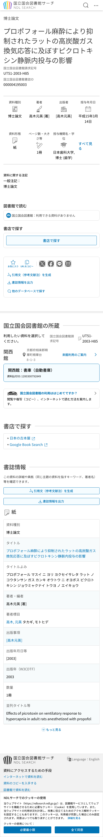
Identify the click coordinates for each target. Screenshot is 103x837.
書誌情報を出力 (20, 282)
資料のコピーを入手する (20, 783)
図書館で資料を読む (17, 790)
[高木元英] (14, 640)
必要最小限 (27, 830)
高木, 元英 (14, 621)
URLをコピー (26, 264)
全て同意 (77, 830)
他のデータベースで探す (26, 291)
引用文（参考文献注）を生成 (29, 275)
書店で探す (51, 240)
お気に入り (13, 264)
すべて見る (85, 146)
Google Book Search (29, 444)
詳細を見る (74, 818)
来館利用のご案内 (80, 354)
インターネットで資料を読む (23, 776)
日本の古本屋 (23, 438)
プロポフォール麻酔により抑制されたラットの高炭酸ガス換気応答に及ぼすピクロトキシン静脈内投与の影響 (51, 553)
